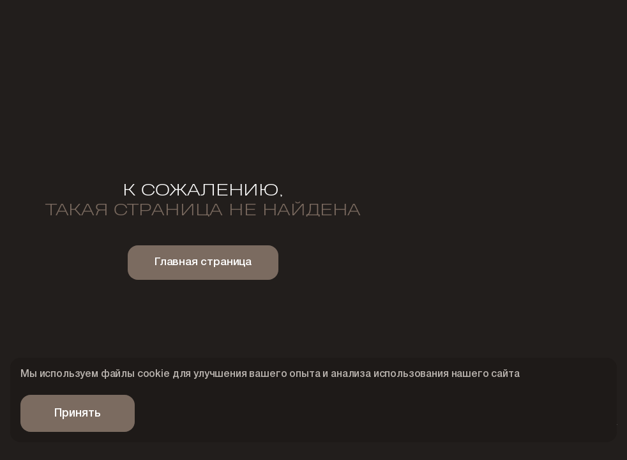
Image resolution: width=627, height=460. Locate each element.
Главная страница (203, 262)
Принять (77, 413)
